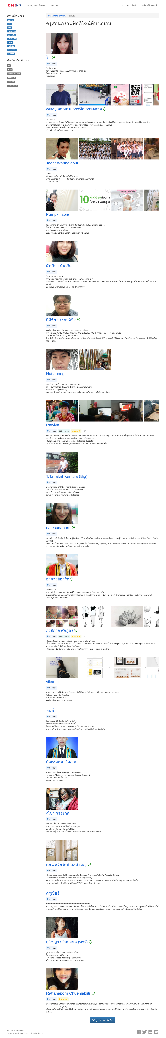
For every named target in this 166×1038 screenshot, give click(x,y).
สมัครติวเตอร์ (149, 5)
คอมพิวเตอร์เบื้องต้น (14, 73)
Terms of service (14, 1033)
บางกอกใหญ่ (12, 31)
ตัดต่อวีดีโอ (11, 77)
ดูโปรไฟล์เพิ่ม (102, 1020)
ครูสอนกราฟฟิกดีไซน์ (57, 16)
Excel (10, 69)
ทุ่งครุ (9, 24)
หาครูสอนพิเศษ (36, 5)
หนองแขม (11, 53)
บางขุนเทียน (11, 35)
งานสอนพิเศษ (130, 5)
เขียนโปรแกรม (12, 86)
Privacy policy (28, 1033)
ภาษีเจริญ (11, 46)
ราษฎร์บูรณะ (12, 50)
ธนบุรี (9, 27)
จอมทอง (10, 20)
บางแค (10, 42)
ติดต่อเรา (39, 1033)
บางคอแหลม (12, 39)
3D (9, 65)
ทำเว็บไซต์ (11, 82)
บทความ (54, 5)
